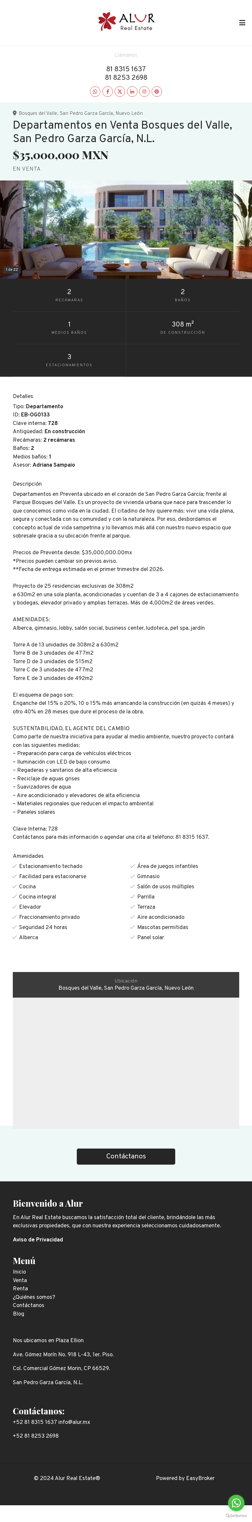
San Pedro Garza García (86, 113)
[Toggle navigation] (242, 22)
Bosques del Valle (38, 113)
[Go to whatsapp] (236, 1503)
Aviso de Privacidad (38, 1240)
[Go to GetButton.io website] (236, 1515)
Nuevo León (129, 113)
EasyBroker (200, 1478)
